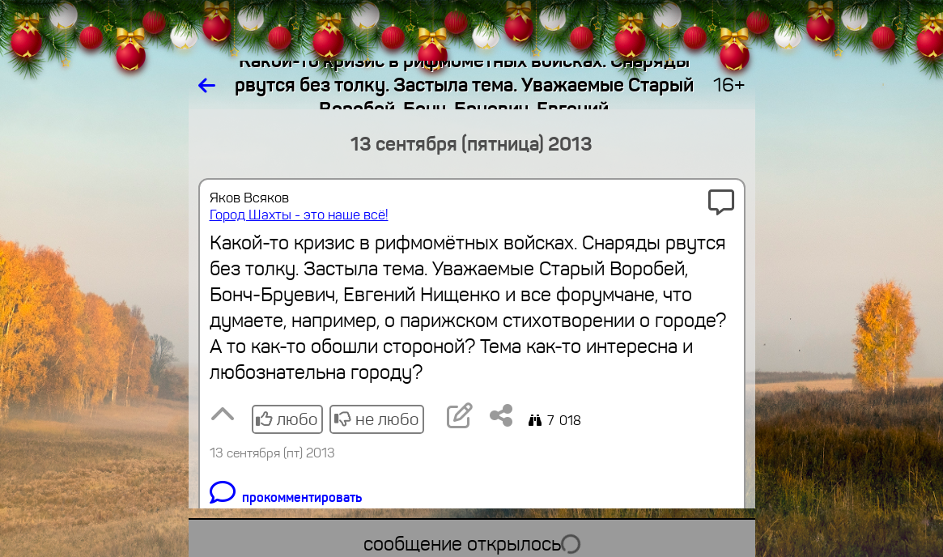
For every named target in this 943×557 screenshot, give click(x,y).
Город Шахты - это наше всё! (299, 214)
